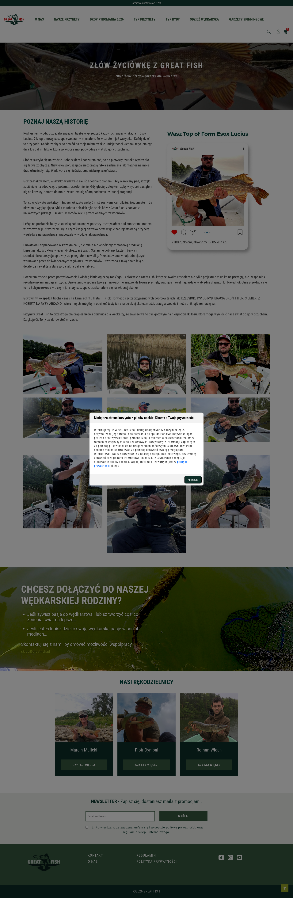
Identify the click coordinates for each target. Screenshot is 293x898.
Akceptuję (193, 479)
